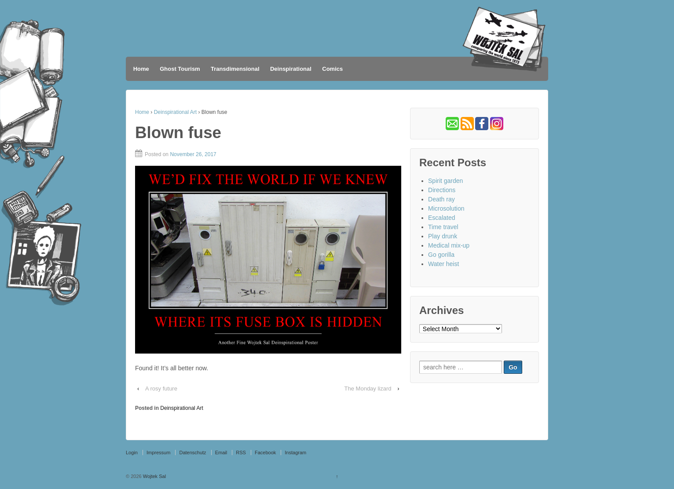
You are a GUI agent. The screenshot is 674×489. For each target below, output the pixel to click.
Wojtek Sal (154, 476)
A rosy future (161, 388)
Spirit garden (445, 180)
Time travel (443, 226)
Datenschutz (192, 452)
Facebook (265, 452)
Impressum (158, 452)
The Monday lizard (368, 388)
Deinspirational (290, 69)
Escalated (441, 217)
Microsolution (446, 208)
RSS (241, 452)
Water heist (443, 263)
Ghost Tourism (180, 69)
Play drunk (442, 236)
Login (132, 452)
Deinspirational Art (175, 112)
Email (221, 452)
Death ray (441, 199)
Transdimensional (235, 69)
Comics (332, 69)
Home (141, 69)
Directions (441, 189)
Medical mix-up (448, 245)
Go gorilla (441, 254)
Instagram (295, 452)
